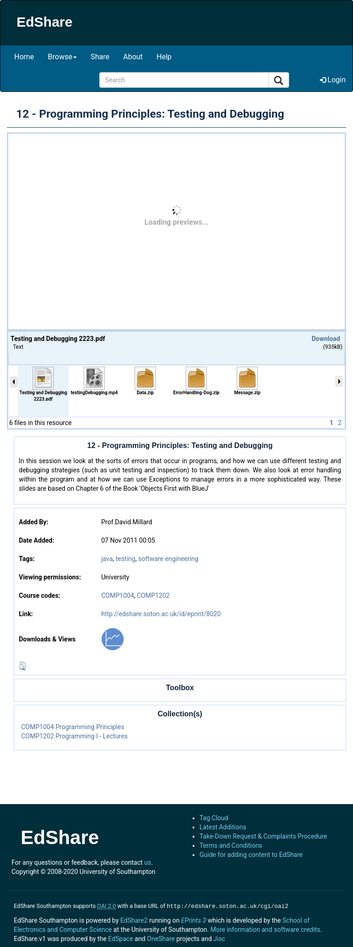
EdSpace (120, 937)
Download (326, 338)
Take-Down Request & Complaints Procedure (263, 836)
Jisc (219, 937)
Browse (62, 56)
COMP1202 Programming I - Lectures (74, 736)
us (147, 862)
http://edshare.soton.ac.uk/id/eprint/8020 (161, 614)
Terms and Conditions (230, 845)
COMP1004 (117, 595)
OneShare (161, 937)
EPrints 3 (193, 919)
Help (164, 56)
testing (126, 558)
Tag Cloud (213, 818)
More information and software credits (265, 928)
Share (100, 56)
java (107, 558)
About (133, 56)
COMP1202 (153, 595)
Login (333, 79)
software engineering (168, 558)
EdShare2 (134, 919)
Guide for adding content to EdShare (251, 854)
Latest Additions (222, 827)
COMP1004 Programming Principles (73, 727)
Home (24, 56)
